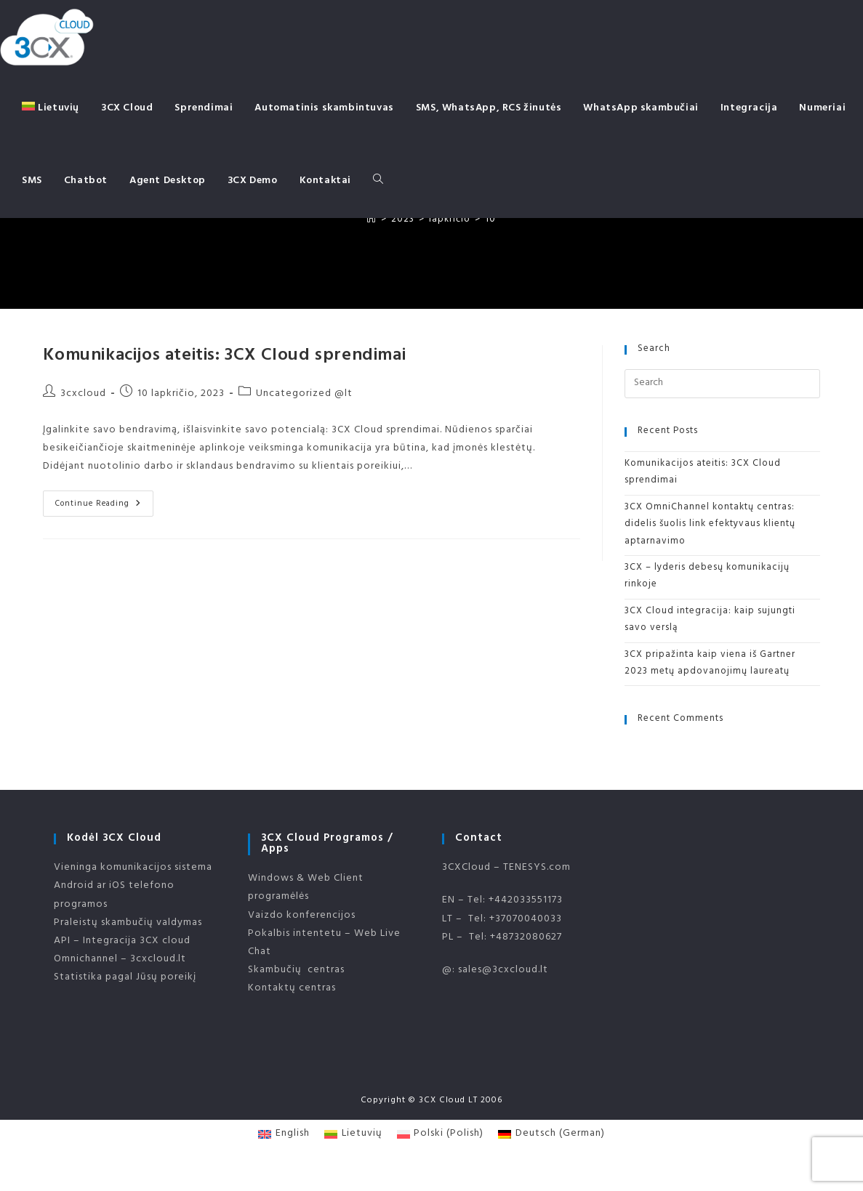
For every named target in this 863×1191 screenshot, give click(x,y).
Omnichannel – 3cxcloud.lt (120, 959)
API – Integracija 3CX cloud (122, 941)
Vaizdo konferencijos (302, 916)
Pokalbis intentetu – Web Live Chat (324, 943)
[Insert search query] (722, 383)
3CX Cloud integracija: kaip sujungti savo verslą (710, 620)
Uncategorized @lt (304, 394)
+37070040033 (525, 919)
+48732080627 (526, 938)
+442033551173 (526, 901)
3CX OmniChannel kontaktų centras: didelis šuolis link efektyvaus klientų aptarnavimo (710, 525)
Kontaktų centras (292, 988)
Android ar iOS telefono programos (114, 895)
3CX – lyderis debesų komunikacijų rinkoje (707, 577)
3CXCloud (466, 868)
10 (490, 220)
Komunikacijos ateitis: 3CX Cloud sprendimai (224, 357)
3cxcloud (83, 394)
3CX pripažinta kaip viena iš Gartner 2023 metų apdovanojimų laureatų (710, 664)
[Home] (371, 220)
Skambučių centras (296, 970)
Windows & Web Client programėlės (306, 888)
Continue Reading (104, 505)
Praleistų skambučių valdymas (128, 923)
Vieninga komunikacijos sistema (133, 868)
